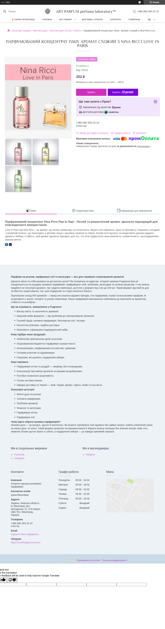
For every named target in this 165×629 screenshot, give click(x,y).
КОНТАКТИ (115, 19)
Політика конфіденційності (114, 560)
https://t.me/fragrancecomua (25, 542)
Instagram (19, 458)
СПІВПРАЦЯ (134, 19)
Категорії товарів (21, 30)
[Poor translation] (12, 580)
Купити (91, 92)
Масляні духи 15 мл (61, 30)
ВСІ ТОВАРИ (65, 19)
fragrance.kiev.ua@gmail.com (26, 534)
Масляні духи (40, 30)
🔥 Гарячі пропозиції (23, 19)
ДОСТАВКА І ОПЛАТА (92, 19)
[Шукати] (4, 11)
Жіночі (77, 30)
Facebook (19, 454)
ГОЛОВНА (47, 19)
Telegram (90, 454)
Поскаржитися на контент (89, 560)
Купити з (122, 92)
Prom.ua (98, 557)
